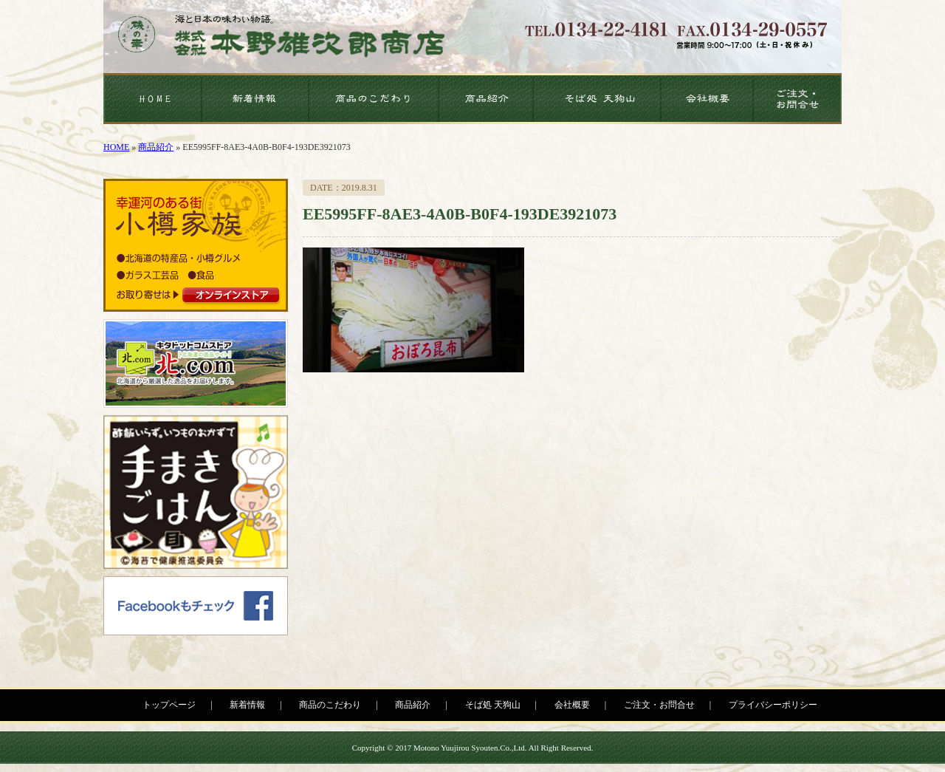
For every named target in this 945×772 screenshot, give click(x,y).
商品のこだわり (330, 705)
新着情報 (247, 705)
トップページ (169, 705)
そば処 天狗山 (492, 705)
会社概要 (572, 705)
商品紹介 (155, 147)
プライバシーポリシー (773, 705)
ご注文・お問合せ (659, 705)
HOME (116, 147)
